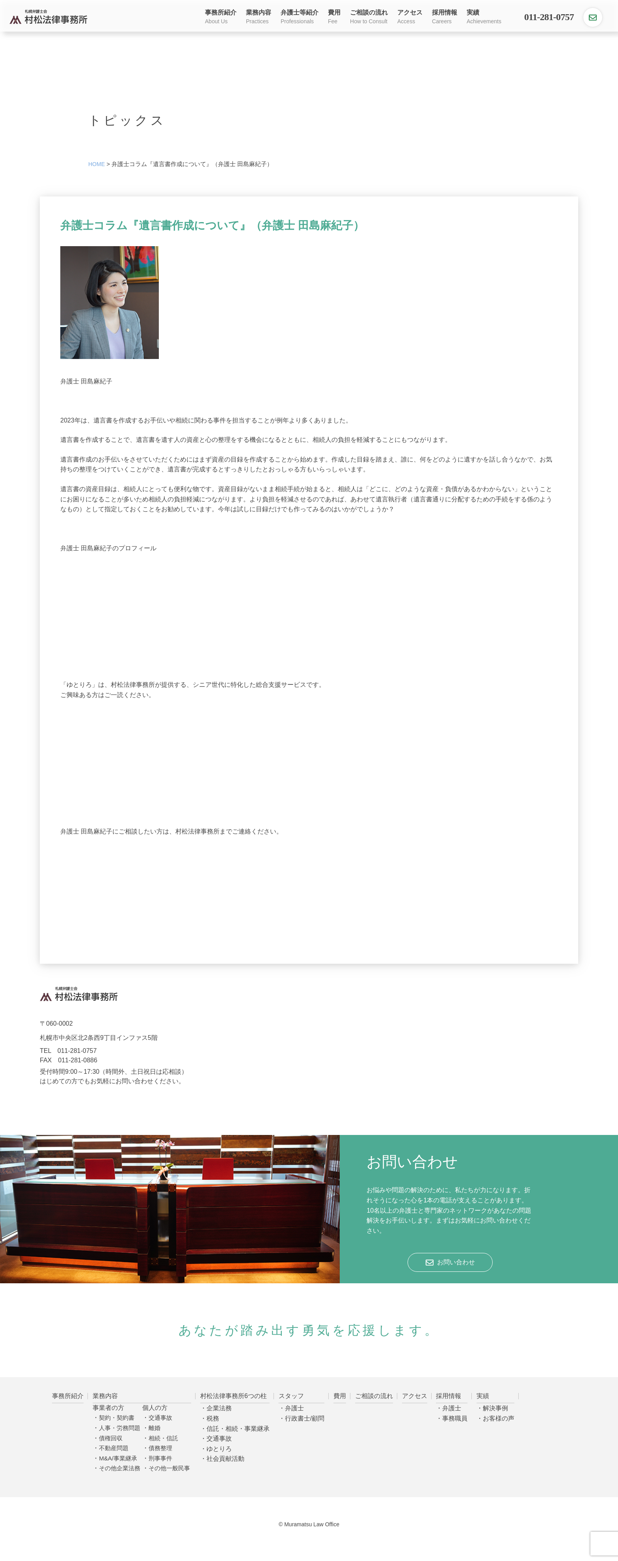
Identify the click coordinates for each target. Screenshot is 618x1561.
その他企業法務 (119, 1468)
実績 (484, 17)
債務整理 (160, 1448)
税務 (213, 1418)
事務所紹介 (220, 17)
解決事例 (495, 1408)
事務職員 (454, 1418)
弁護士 (294, 1408)
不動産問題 (113, 1448)
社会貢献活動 (225, 1458)
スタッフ (291, 1396)
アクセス (410, 17)
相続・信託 (163, 1438)
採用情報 (444, 17)
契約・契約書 (116, 1417)
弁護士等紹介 (299, 17)
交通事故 (160, 1417)
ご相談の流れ (369, 17)
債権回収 (111, 1438)
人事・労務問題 (119, 1428)
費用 (334, 17)
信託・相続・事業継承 (238, 1428)
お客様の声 (498, 1418)
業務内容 (258, 17)
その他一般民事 (169, 1468)
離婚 (154, 1428)
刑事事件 (160, 1458)
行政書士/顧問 (304, 1418)
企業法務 (219, 1408)
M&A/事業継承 (118, 1458)
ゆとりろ (219, 1448)
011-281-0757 (549, 17)
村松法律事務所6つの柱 (233, 1396)
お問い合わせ (456, 1262)
